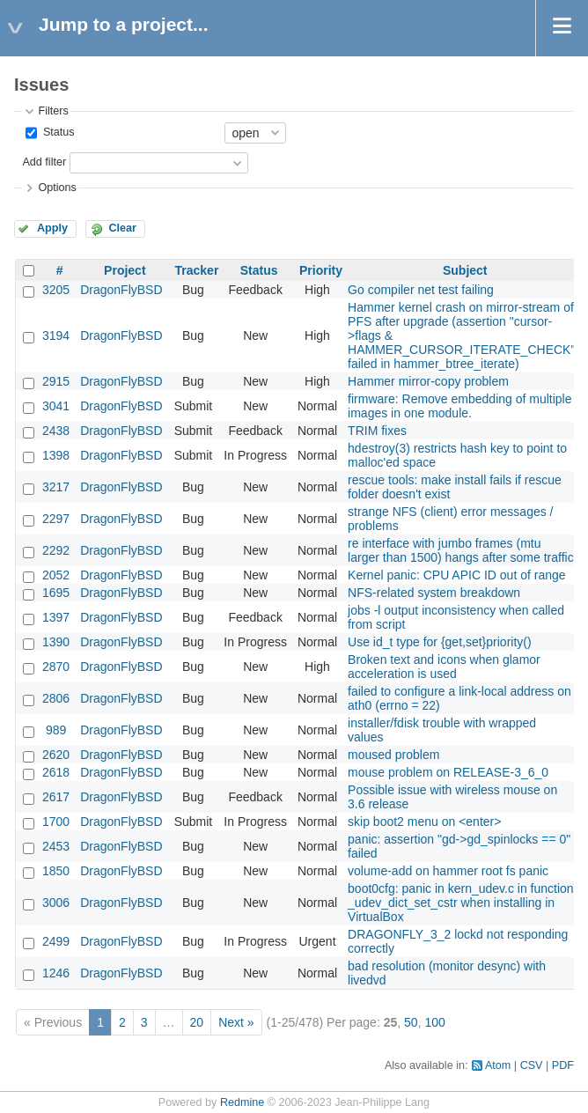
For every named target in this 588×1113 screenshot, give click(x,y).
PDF (563, 1065)
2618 (56, 772)
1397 (56, 617)
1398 (56, 455)
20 (197, 1022)
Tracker (197, 270)
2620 (56, 755)
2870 (56, 667)
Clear (122, 228)
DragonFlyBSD (121, 290)
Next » (236, 1022)
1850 (56, 871)
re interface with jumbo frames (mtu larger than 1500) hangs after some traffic (461, 550)
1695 (56, 593)
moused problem (393, 755)
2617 (56, 797)
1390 (56, 642)
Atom (498, 1065)
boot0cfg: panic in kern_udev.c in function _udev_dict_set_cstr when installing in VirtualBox (461, 902)
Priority (320, 270)
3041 (56, 406)
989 (56, 730)
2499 (56, 941)
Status (57, 132)
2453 (56, 846)
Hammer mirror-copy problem (428, 381)
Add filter (44, 162)
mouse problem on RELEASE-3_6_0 (448, 772)
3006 (56, 903)
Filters (53, 111)
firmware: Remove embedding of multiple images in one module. (459, 406)
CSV (531, 1065)
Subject (465, 270)
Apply (52, 228)
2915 (56, 381)
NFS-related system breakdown (434, 593)
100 (434, 1022)
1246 (56, 973)
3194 (56, 335)
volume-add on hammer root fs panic (448, 871)
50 (411, 1022)
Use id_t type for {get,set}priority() (440, 642)
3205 (56, 290)
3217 (56, 487)
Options (57, 187)
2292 (56, 550)
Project (124, 270)
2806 (56, 698)
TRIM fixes (377, 431)
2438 (56, 431)
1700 (56, 821)
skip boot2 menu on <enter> (424, 821)
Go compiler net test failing (421, 290)
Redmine (242, 1102)
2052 (56, 575)
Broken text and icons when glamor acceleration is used (444, 666)
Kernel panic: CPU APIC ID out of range (456, 575)
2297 (56, 519)
